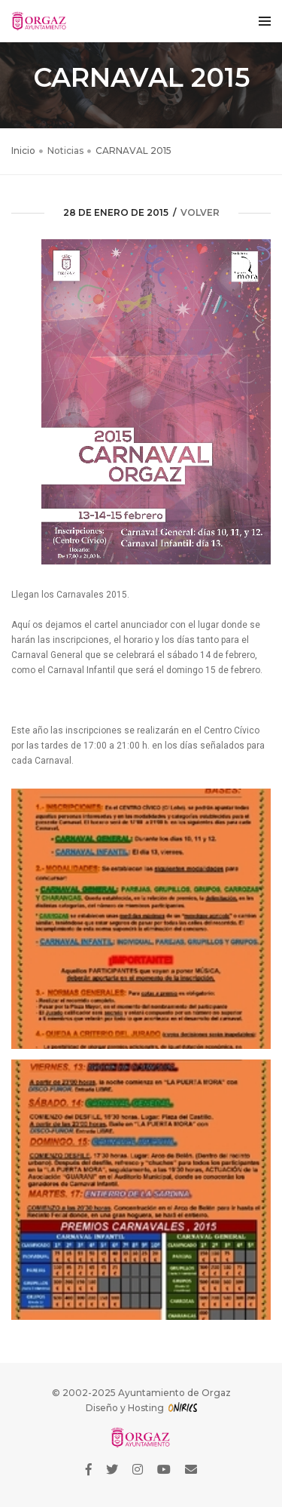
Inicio (23, 150)
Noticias (65, 150)
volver (200, 212)
